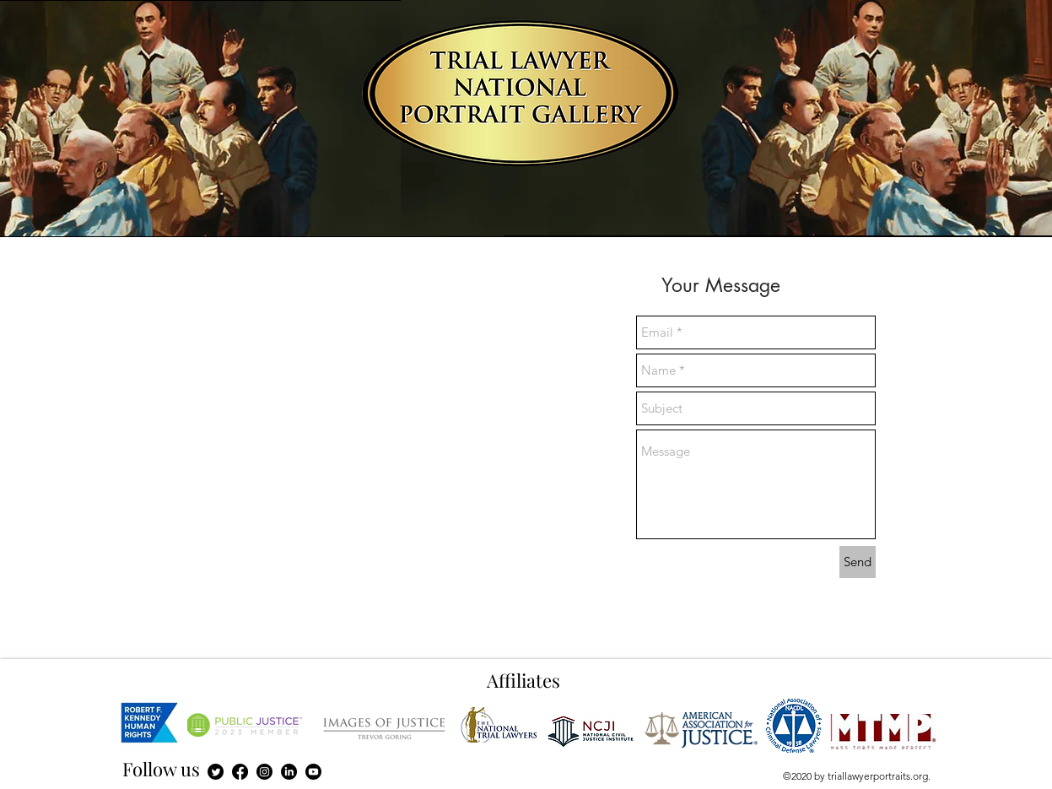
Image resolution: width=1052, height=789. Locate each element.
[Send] (857, 562)
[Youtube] (313, 772)
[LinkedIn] (289, 772)
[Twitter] (216, 772)
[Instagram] (264, 772)
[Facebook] (240, 772)
